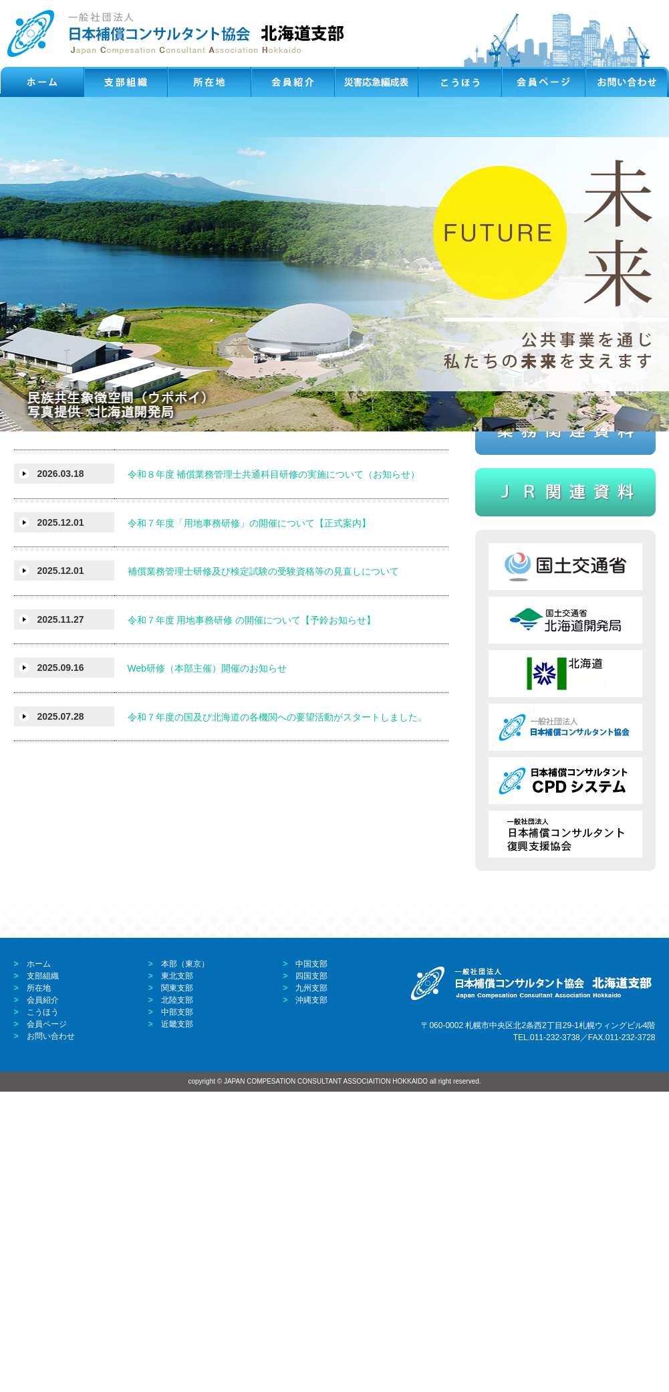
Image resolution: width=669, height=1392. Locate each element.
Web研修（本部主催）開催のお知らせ (207, 969)
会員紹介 (43, 1300)
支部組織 (43, 1276)
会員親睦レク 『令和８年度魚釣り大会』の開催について (249, 666)
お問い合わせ (51, 1336)
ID (542, 566)
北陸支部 (177, 1300)
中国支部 (311, 1264)
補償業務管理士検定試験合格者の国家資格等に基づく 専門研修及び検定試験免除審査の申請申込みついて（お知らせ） (283, 721)
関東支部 (177, 1288)
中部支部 (177, 1312)
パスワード (524, 582)
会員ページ (47, 1324)
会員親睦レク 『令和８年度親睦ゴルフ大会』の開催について (259, 569)
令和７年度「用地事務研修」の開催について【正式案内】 (249, 823)
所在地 (39, 1288)
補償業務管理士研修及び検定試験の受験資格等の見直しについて (263, 872)
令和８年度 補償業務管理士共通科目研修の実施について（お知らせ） (274, 775)
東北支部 (177, 1276)
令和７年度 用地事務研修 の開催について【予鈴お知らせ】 (252, 920)
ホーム (39, 1264)
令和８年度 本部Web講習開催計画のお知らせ (222, 618)
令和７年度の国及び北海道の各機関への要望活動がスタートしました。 (277, 1017)
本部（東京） (185, 1264)
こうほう (43, 1312)
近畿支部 (177, 1324)
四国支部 (311, 1276)
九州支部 (311, 1288)
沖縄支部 (311, 1300)
